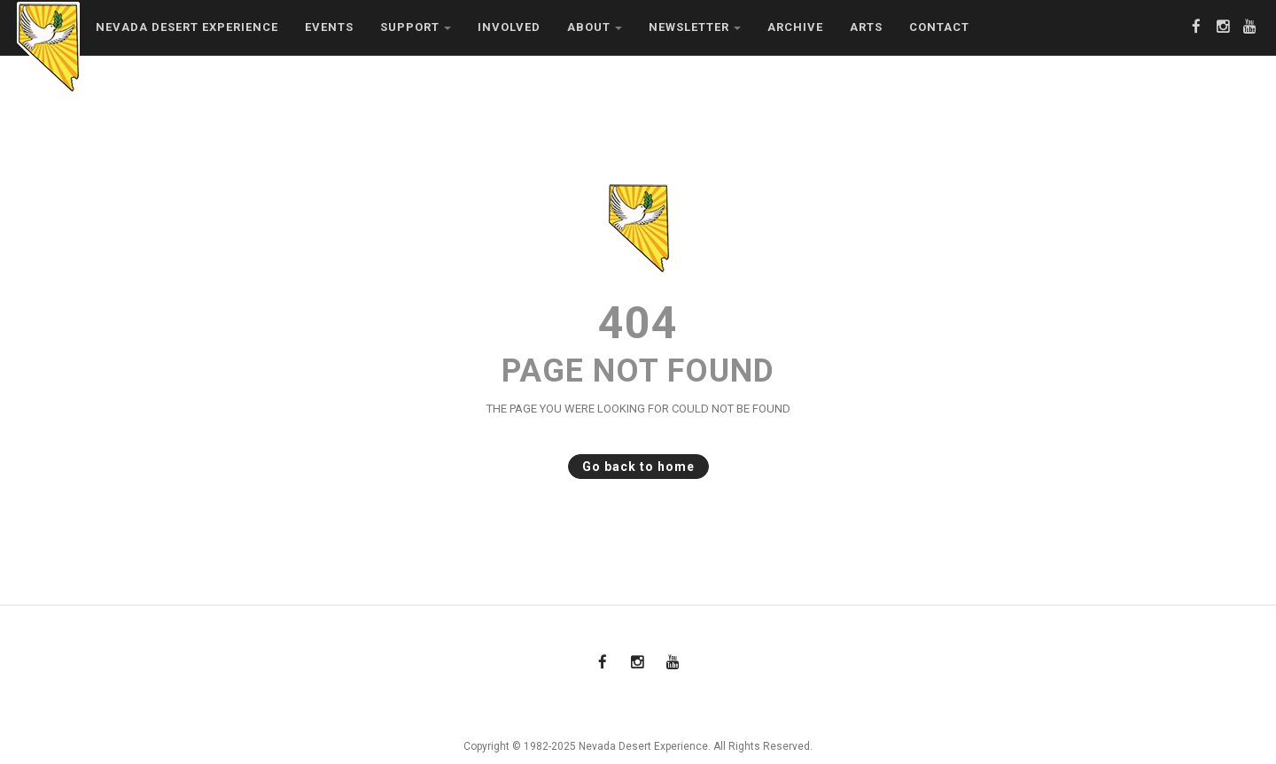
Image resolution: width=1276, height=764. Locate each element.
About (594, 27)
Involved (509, 27)
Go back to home (631, 466)
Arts (866, 27)
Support (415, 27)
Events (329, 27)
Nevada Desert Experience (187, 27)
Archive (795, 27)
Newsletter (695, 27)
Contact (939, 27)
